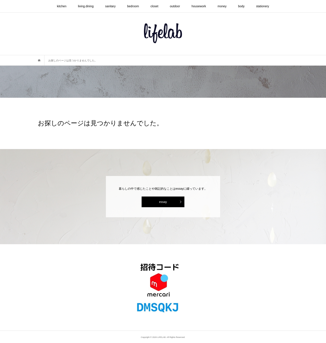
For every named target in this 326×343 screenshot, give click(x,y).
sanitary (110, 6)
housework (198, 6)
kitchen (61, 6)
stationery (262, 6)
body (241, 6)
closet (155, 6)
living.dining (85, 6)
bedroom (133, 6)
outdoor (175, 6)
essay (163, 202)
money (222, 6)
